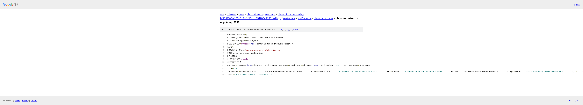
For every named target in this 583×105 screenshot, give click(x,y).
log (287, 29)
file (280, 29)
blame (295, 29)
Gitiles (17, 100)
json (577, 100)
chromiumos (255, 14)
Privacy (25, 100)
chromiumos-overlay (291, 14)
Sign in (577, 4)
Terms (34, 100)
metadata (289, 18)
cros (241, 14)
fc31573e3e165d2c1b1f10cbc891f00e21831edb (249, 18)
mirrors (231, 14)
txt (571, 100)
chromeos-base (323, 18)
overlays (270, 14)
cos (222, 14)
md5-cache (304, 18)
